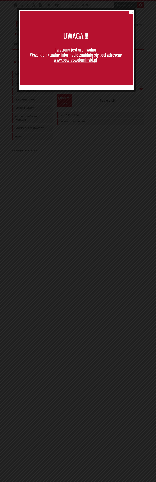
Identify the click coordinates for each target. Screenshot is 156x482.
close (133, 13)
